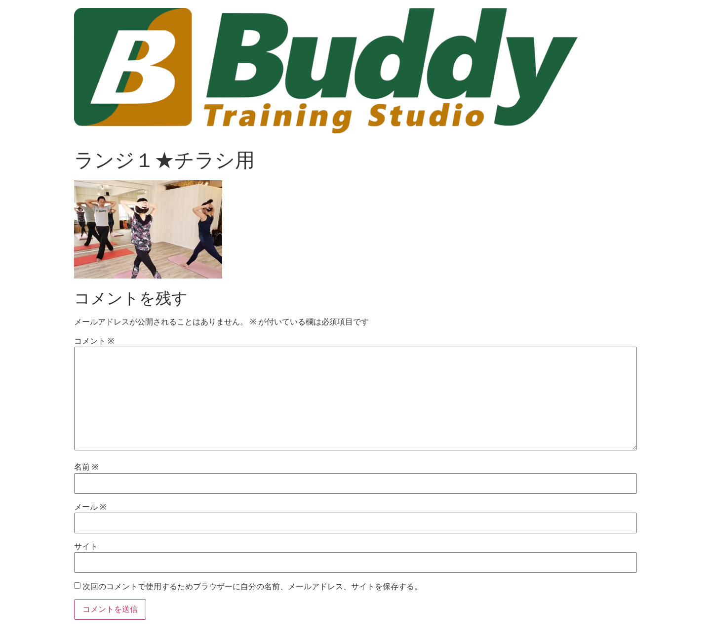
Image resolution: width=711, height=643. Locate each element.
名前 (86, 467)
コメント (94, 341)
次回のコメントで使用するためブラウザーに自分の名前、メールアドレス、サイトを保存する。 (252, 587)
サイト (86, 547)
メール (90, 507)
